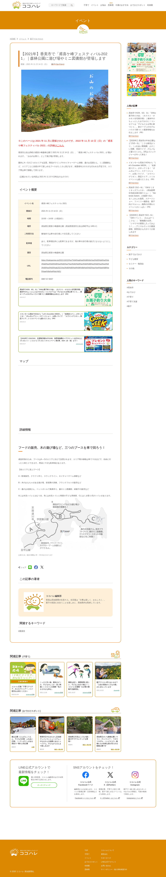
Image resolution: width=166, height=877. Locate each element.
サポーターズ (106, 858)
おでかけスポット (137, 5)
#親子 (129, 306)
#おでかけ (131, 292)
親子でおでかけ (135, 254)
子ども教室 (133, 259)
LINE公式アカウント (108, 862)
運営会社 (104, 854)
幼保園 (150, 5)
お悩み (103, 5)
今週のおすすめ (121, 5)
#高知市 (130, 288)
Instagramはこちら (134, 798)
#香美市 (21, 631)
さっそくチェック (44, 785)
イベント (95, 5)
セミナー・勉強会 (136, 264)
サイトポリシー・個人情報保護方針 (114, 869)
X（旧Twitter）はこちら (109, 798)
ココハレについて (107, 850)
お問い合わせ (106, 866)
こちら (60, 145)
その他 (131, 268)
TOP (86, 850)
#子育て (130, 297)
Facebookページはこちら (84, 798)
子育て (86, 5)
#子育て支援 (132, 302)
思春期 (111, 5)
